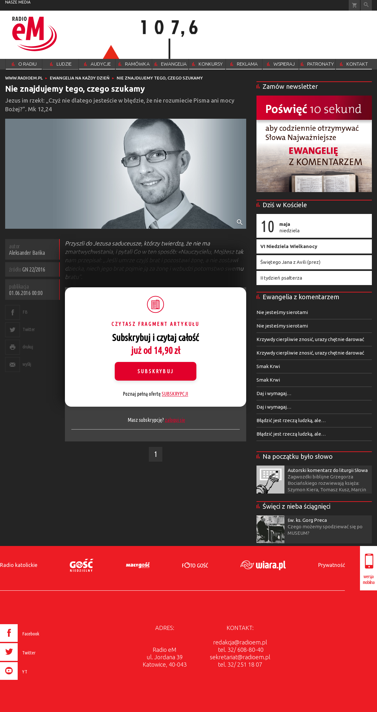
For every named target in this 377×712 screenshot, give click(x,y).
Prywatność (331, 565)
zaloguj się (175, 420)
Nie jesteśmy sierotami (282, 312)
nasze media (18, 2)
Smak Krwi (268, 366)
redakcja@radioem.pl (240, 642)
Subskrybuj (156, 371)
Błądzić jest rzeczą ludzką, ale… (291, 420)
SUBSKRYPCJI (175, 394)
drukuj (27, 346)
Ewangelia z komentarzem (301, 297)
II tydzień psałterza (281, 278)
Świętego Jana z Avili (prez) (290, 262)
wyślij (26, 364)
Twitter (28, 329)
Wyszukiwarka (366, 5)
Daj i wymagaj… (274, 393)
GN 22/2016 (33, 269)
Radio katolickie (18, 565)
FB (24, 312)
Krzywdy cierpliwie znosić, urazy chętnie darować (310, 339)
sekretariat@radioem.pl (240, 657)
